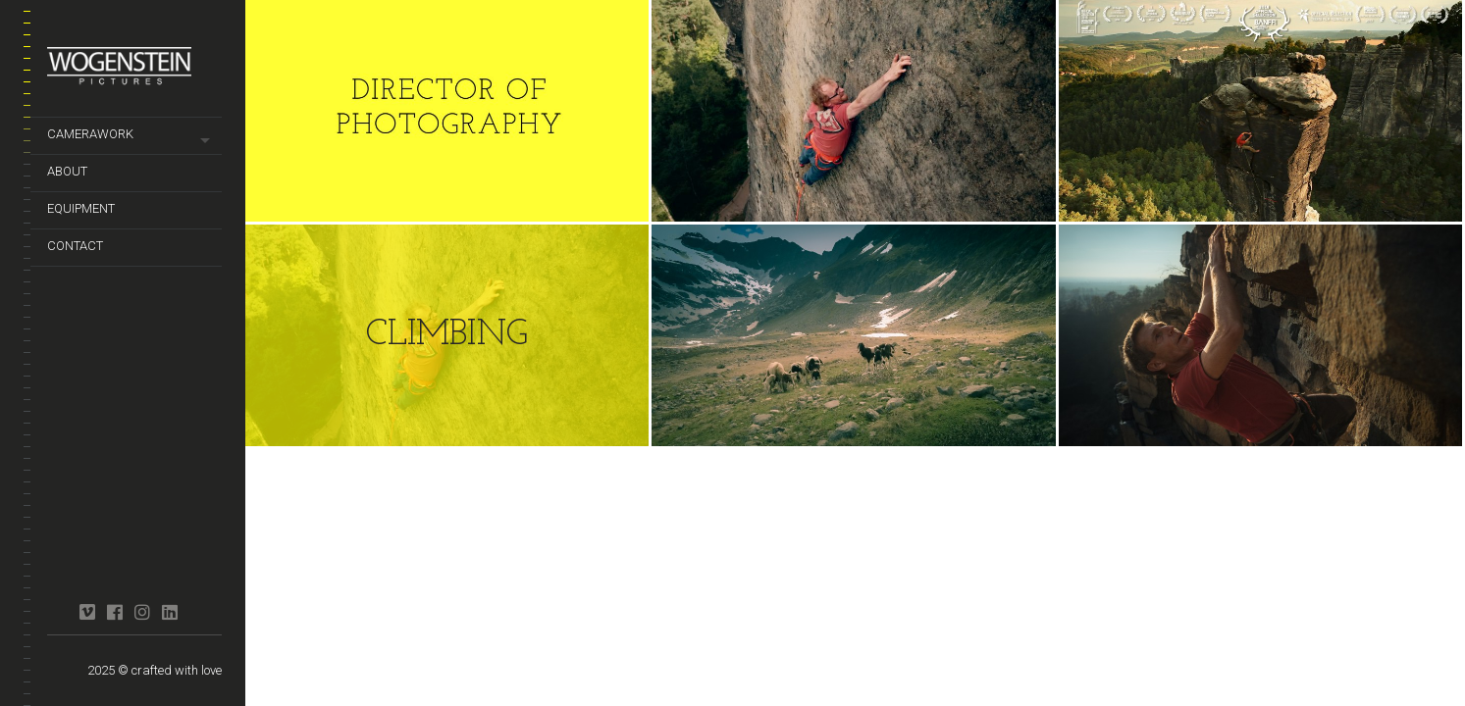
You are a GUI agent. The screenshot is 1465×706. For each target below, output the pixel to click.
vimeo (87, 612)
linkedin (169, 612)
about (67, 171)
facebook (114, 612)
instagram (142, 612)
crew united (59, 603)
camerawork (90, 133)
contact (75, 245)
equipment (81, 208)
